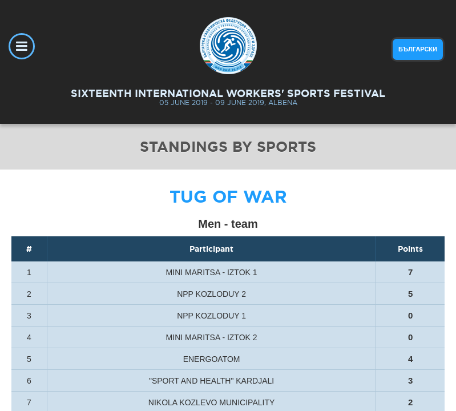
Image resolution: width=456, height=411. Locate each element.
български (417, 49)
